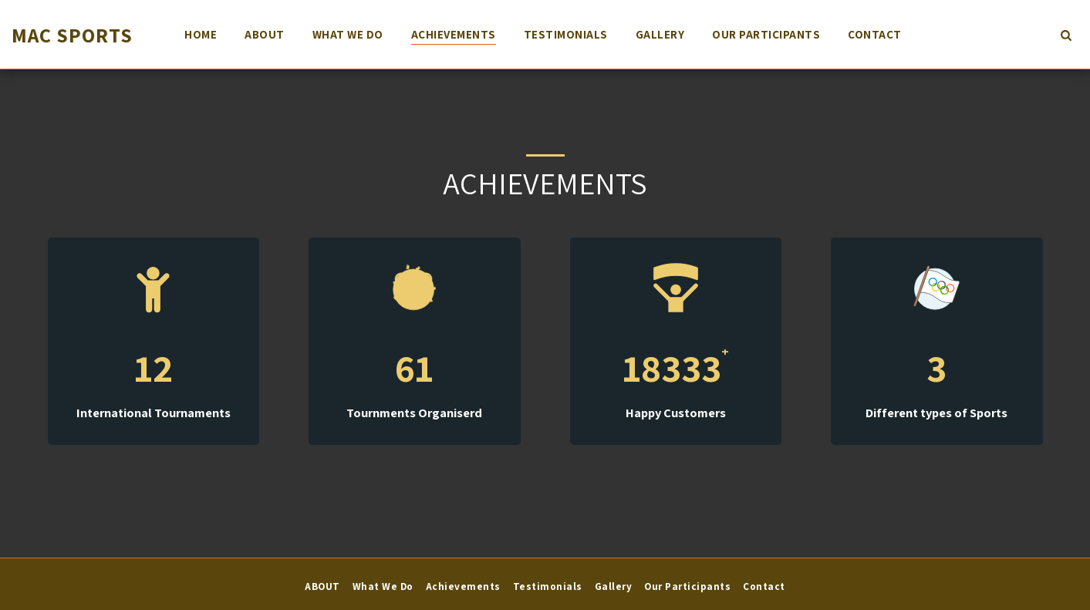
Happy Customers (676, 412)
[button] (1066, 35)
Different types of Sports (936, 412)
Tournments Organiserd (414, 412)
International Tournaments (153, 412)
